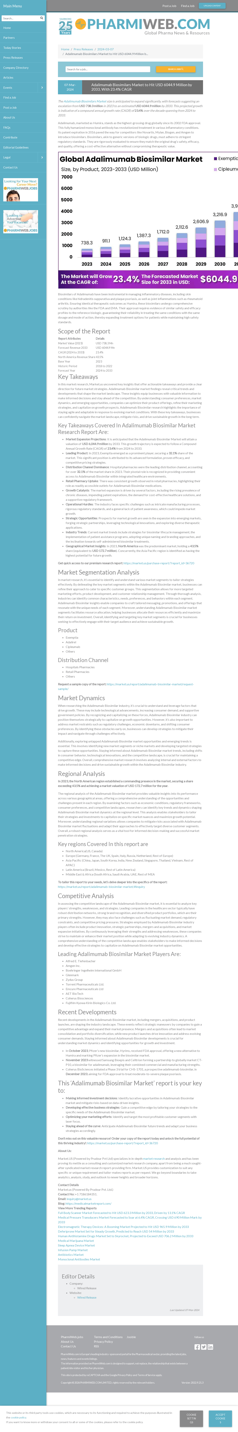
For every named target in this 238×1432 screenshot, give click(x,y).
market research (154, 1158)
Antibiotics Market (71, 1254)
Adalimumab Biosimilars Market (85, 101)
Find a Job (188, 6)
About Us (67, 1341)
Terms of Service (147, 1375)
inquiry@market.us (79, 1199)
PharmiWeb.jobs (72, 1337)
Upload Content (212, 5)
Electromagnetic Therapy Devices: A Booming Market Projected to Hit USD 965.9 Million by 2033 (123, 1226)
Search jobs (175, 69)
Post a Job (169, 6)
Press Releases (83, 49)
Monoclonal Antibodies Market (79, 1259)
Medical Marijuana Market (76, 1240)
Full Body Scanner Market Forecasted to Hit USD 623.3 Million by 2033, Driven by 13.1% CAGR (121, 1213)
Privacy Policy (103, 1341)
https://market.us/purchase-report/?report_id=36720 (159, 563)
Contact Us (68, 1346)
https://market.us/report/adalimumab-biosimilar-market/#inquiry (101, 886)
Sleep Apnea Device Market (76, 1245)
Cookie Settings (191, 1418)
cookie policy (18, 1417)
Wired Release (86, 1297)
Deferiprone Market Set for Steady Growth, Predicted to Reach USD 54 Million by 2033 (116, 1231)
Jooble (131, 1337)
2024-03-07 (105, 49)
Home (65, 49)
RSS (96, 1346)
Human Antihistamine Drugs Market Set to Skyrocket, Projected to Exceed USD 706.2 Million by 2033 (125, 1236)
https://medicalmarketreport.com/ (88, 1203)
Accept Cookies (220, 1418)
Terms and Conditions (108, 1337)
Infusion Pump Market (73, 1250)
